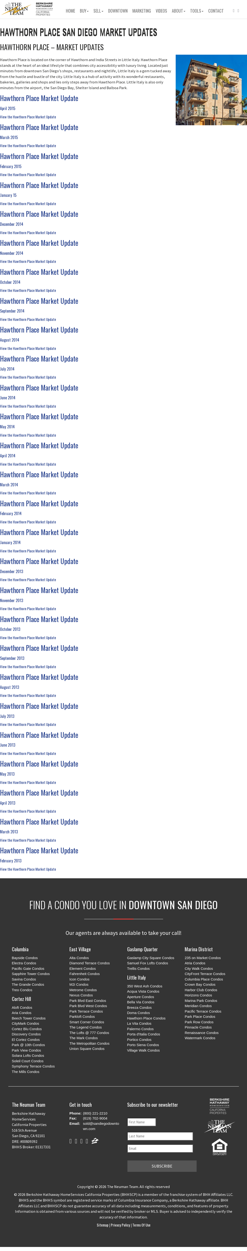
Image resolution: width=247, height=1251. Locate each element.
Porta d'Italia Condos (143, 1034)
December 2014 (11, 224)
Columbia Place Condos (204, 979)
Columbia (20, 949)
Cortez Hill (21, 998)
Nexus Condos (81, 995)
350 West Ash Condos (144, 986)
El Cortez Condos (26, 1040)
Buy (84, 11)
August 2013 (9, 687)
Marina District (199, 949)
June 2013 (7, 745)
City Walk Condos (199, 968)
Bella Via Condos (141, 1002)
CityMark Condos (25, 1023)
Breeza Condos (139, 1007)
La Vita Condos (139, 1023)
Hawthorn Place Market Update (39, 98)
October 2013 (10, 629)
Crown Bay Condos (200, 984)
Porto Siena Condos (143, 1045)
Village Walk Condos (143, 1050)
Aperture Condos (140, 997)
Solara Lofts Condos (28, 1055)
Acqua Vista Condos (143, 991)
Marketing (141, 11)
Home (70, 11)
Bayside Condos (25, 958)
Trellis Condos (138, 968)
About (178, 11)
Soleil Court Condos (28, 1061)
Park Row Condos (199, 1022)
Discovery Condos (26, 1034)
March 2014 (9, 485)
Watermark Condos (200, 1038)
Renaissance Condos (202, 1033)
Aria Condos (22, 1013)
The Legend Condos (85, 1027)
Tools (196, 11)
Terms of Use (141, 1224)
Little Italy (136, 977)
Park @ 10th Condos (28, 1045)
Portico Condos (139, 1040)
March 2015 (9, 137)
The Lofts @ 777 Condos (89, 1033)
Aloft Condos (22, 1007)
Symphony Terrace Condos (33, 1066)
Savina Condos (24, 979)
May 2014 (7, 427)
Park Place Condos (200, 1016)
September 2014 (12, 311)
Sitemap (103, 1224)
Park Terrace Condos (86, 1011)
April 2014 (7, 456)
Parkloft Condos (82, 1016)
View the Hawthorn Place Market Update (28, 116)
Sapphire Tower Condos (31, 974)
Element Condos (82, 968)
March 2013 (9, 832)
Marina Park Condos (201, 1001)
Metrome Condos (83, 990)
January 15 (8, 195)
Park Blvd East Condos (87, 1001)
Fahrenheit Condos (84, 974)
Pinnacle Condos (198, 1027)
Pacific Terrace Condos (203, 1011)
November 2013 (11, 600)
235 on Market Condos (203, 958)
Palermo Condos (140, 1029)
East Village (80, 949)
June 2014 (7, 398)
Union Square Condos (87, 1049)
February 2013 (10, 861)
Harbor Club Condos (201, 990)
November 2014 (11, 253)
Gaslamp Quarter (142, 949)
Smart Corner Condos (86, 1022)
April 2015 (7, 108)
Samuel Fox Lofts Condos (147, 963)
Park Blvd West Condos (88, 1006)
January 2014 (10, 542)
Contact (216, 11)
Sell (98, 11)
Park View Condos (26, 1050)
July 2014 (7, 369)
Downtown (118, 11)
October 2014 (10, 282)
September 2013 (12, 658)
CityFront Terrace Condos (205, 974)
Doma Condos (138, 1013)
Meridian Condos (198, 1006)
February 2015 (10, 166)
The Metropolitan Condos (89, 1043)
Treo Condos (22, 990)
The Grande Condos (28, 984)
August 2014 (9, 340)
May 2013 (7, 774)
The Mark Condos (83, 1038)
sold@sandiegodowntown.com (101, 1126)
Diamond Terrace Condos (89, 963)
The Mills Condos (25, 1072)
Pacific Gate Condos (28, 968)
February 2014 (11, 513)
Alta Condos (79, 958)
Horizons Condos (198, 995)
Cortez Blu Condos (27, 1029)
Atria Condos (195, 963)
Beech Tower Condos (29, 1018)
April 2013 (7, 803)
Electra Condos (24, 963)
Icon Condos (79, 979)
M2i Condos (78, 984)
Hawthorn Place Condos (146, 1018)
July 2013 (7, 716)
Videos (161, 11)
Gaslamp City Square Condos (150, 958)
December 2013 (11, 571)
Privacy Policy (120, 1224)
